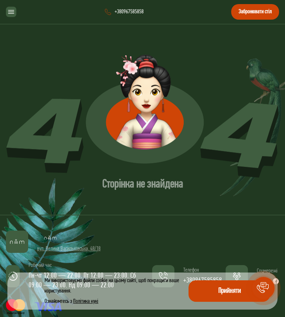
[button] (263, 288)
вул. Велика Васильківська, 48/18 (69, 249)
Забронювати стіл (255, 12)
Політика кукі (85, 301)
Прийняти (229, 291)
